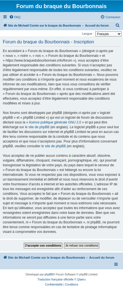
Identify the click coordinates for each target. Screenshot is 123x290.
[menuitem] (14, 17)
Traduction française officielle (55, 279)
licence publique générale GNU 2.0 (55, 122)
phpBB (48, 274)
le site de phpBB (37, 127)
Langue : (88, 33)
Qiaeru (81, 279)
